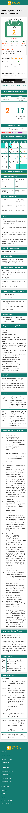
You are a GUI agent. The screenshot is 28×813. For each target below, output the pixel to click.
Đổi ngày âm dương (6, 759)
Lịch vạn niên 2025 (6, 774)
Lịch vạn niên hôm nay (7, 771)
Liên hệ (3, 793)
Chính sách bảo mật (6, 800)
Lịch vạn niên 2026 (6, 778)
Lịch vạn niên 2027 (6, 781)
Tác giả (3, 797)
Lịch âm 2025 (5, 762)
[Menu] (2, 3)
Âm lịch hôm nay (5, 756)
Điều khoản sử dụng (6, 803)
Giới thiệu (3, 790)
